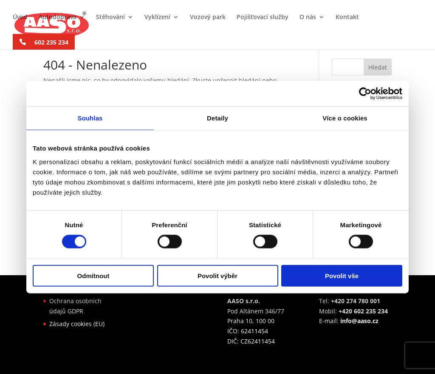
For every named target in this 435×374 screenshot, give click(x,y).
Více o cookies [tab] (344, 118)
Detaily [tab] (217, 118)
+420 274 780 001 (355, 301)
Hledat (377, 67)
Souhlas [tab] (89, 118)
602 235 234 (51, 42)
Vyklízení (157, 17)
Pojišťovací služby (262, 17)
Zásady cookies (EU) (77, 324)
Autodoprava (57, 17)
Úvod (20, 17)
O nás (307, 17)
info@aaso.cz (359, 321)
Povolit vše (342, 275)
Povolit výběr (217, 275)
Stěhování (110, 17)
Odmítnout (93, 275)
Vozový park (208, 17)
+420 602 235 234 (363, 311)
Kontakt (347, 17)
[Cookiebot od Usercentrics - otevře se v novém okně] (365, 93)
